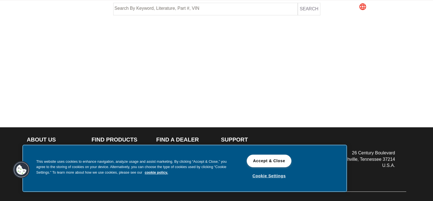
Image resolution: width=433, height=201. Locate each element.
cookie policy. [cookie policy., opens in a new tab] (156, 172)
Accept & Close (269, 161)
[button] (386, 7)
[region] (184, 168)
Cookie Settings (269, 176)
